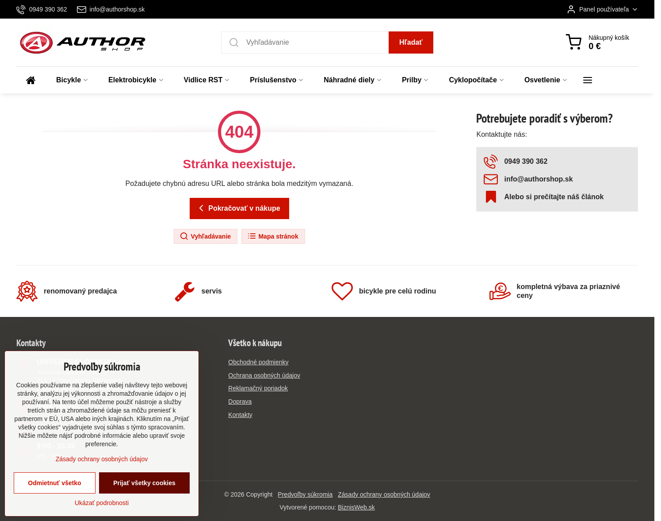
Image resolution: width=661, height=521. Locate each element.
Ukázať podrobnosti (102, 505)
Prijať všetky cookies (144, 485)
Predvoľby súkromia (305, 494)
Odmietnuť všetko (54, 485)
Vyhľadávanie (205, 236)
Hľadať (411, 42)
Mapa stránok (272, 236)
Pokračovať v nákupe (238, 208)
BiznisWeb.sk (356, 507)
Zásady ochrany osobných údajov (384, 494)
